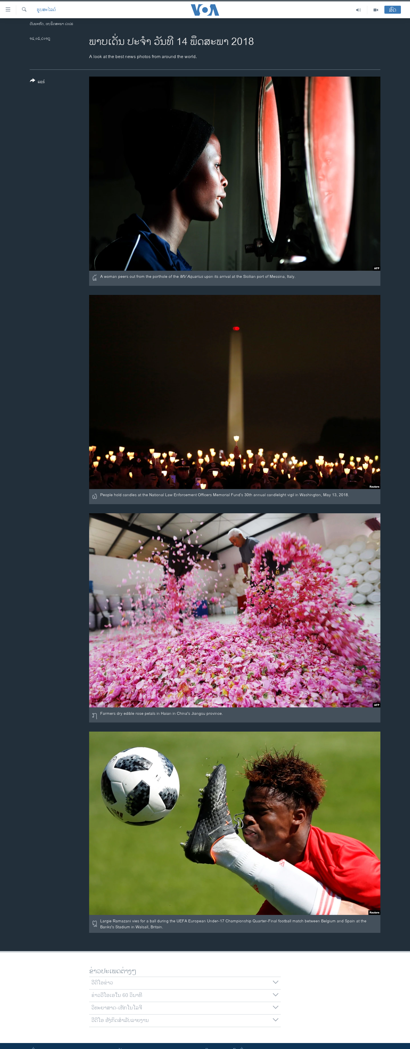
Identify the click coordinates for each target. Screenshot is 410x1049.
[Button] (37, 82)
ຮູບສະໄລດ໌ (46, 10)
